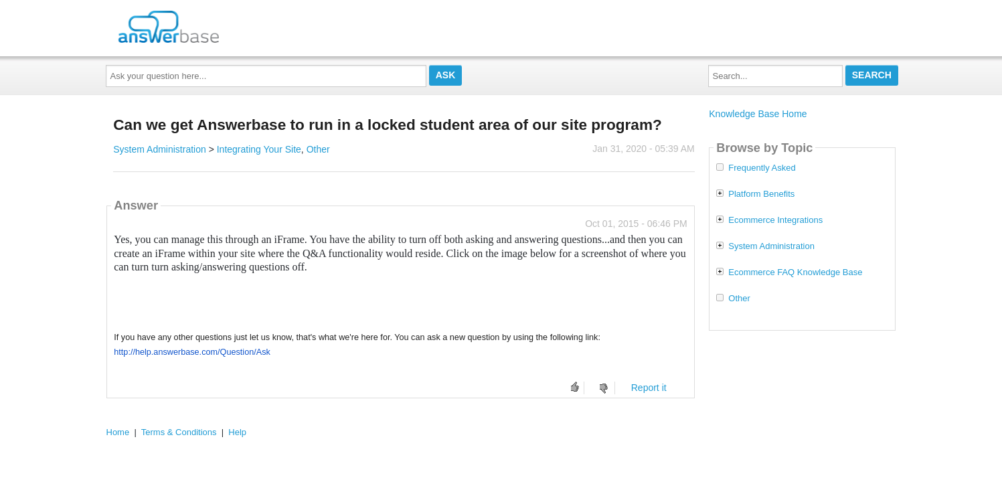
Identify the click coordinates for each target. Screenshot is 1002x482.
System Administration (159, 149)
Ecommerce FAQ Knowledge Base (795, 272)
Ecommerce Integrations (775, 220)
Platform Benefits (761, 194)
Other (318, 149)
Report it (649, 387)
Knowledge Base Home (758, 113)
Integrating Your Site (259, 149)
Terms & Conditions (179, 432)
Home (118, 432)
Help (237, 432)
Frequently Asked (761, 168)
